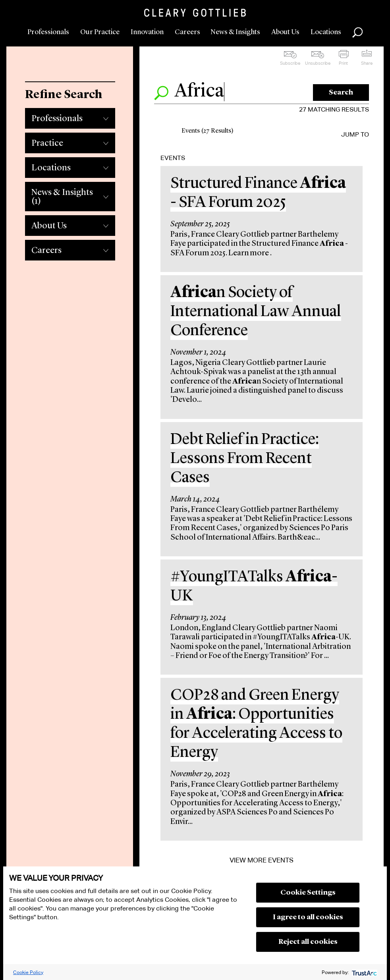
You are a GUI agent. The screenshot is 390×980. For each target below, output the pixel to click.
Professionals (48, 32)
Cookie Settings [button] (308, 892)
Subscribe (290, 63)
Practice (47, 143)
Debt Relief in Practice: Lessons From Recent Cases (244, 459)
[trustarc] (363, 972)
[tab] (70, 116)
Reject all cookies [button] (308, 941)
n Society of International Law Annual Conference (255, 312)
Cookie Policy (28, 972)
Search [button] (357, 32)
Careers (187, 32)
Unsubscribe (317, 63)
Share (367, 63)
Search (341, 92)
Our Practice (100, 32)
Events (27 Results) (207, 131)
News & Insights (235, 32)
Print (343, 63)
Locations (326, 32)
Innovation (147, 32)
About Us (285, 32)
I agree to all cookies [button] (308, 917)
